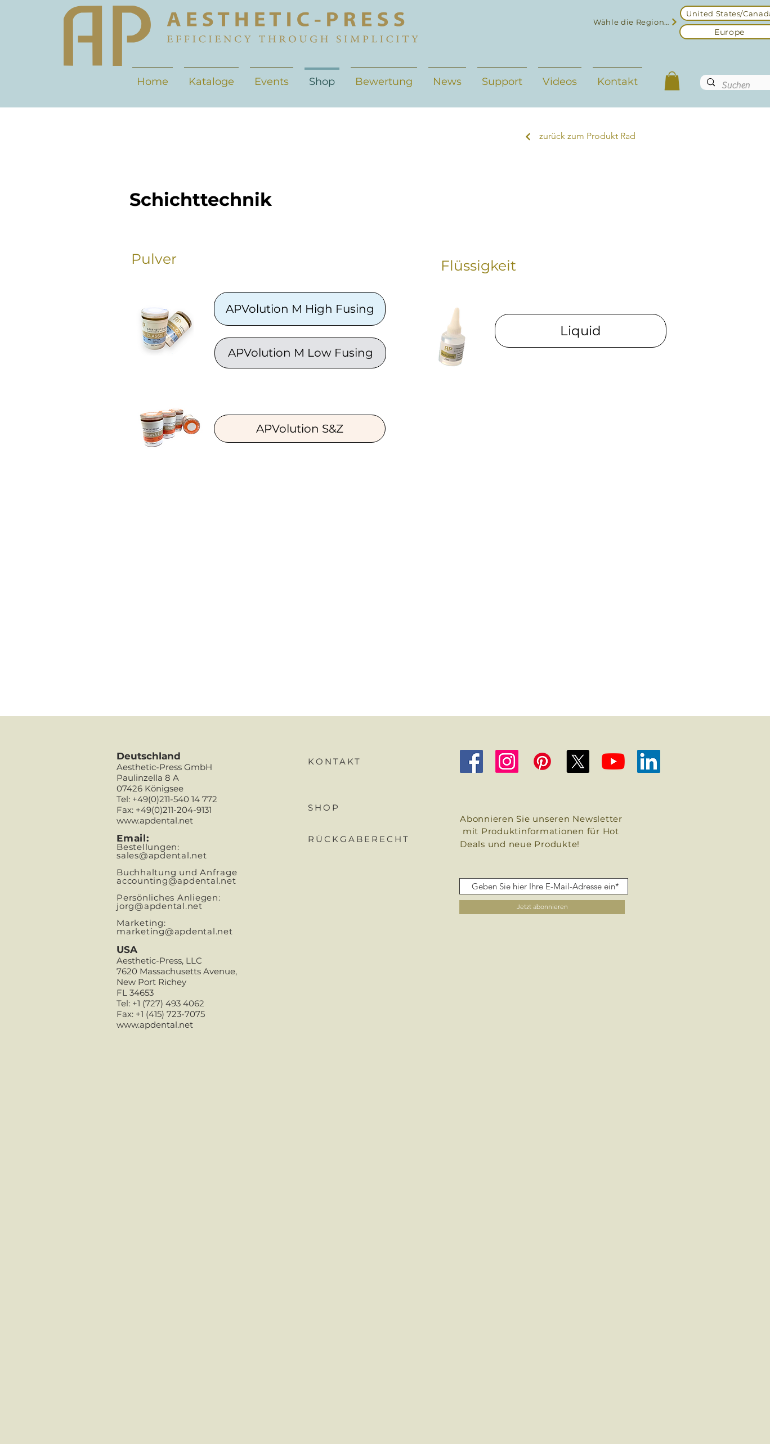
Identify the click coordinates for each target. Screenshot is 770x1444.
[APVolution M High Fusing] (300, 309)
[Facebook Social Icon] (471, 761)
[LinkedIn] (648, 761)
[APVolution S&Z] (300, 429)
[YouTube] (613, 761)
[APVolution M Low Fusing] (300, 353)
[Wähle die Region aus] (635, 22)
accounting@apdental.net (176, 880)
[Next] (528, 137)
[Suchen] (737, 85)
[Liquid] (580, 331)
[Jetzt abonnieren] (542, 907)
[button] (672, 80)
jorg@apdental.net (160, 906)
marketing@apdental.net (175, 931)
